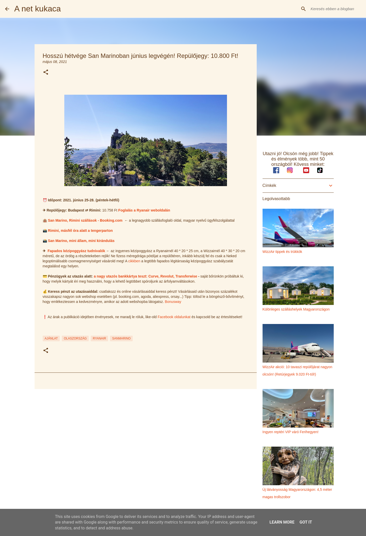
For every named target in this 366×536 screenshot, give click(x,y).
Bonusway (173, 302)
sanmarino (121, 338)
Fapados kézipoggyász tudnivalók (76, 251)
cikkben (134, 261)
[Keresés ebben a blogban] (335, 9)
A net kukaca (37, 8)
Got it (305, 522)
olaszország (75, 338)
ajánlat (51, 338)
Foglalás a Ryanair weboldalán (144, 210)
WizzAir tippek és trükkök (282, 252)
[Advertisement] (146, 432)
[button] (46, 72)
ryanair (99, 338)
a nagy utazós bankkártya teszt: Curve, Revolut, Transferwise (145, 276)
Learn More (281, 522)
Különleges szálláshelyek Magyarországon (296, 309)
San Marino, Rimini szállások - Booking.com (85, 220)
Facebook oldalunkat (174, 317)
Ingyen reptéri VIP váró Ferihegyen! (291, 432)
